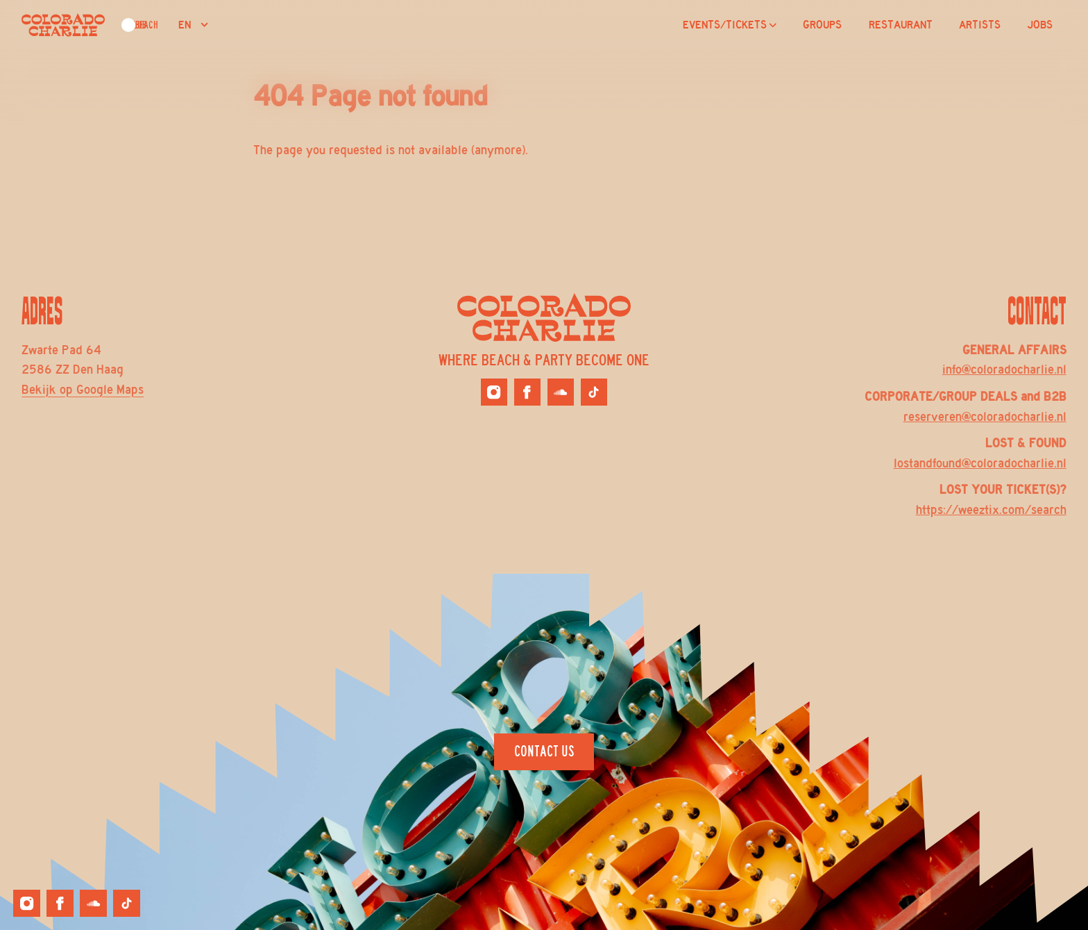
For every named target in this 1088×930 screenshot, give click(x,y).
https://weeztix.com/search (991, 509)
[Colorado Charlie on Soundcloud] (560, 392)
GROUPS (822, 25)
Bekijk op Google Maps (83, 389)
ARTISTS (980, 25)
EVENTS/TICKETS (729, 25)
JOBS (1040, 25)
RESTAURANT (901, 25)
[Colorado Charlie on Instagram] (494, 392)
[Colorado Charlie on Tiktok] (594, 392)
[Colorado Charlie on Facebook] (527, 392)
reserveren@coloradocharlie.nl (984, 416)
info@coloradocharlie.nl (1004, 369)
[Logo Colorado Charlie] (63, 25)
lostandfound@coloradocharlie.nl (980, 463)
